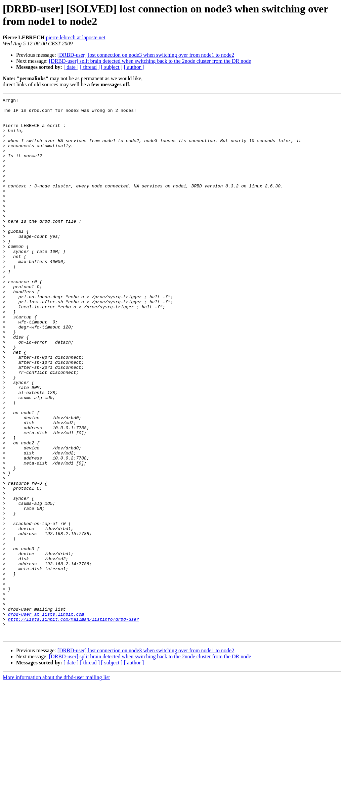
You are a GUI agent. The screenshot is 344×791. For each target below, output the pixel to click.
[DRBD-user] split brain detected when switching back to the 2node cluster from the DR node (150, 61)
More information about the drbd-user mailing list (56, 785)
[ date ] (71, 67)
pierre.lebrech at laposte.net (75, 37)
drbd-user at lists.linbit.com (46, 718)
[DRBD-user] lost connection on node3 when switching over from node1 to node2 (145, 55)
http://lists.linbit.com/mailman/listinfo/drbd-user (73, 724)
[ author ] (134, 67)
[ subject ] (112, 67)
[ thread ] (90, 67)
